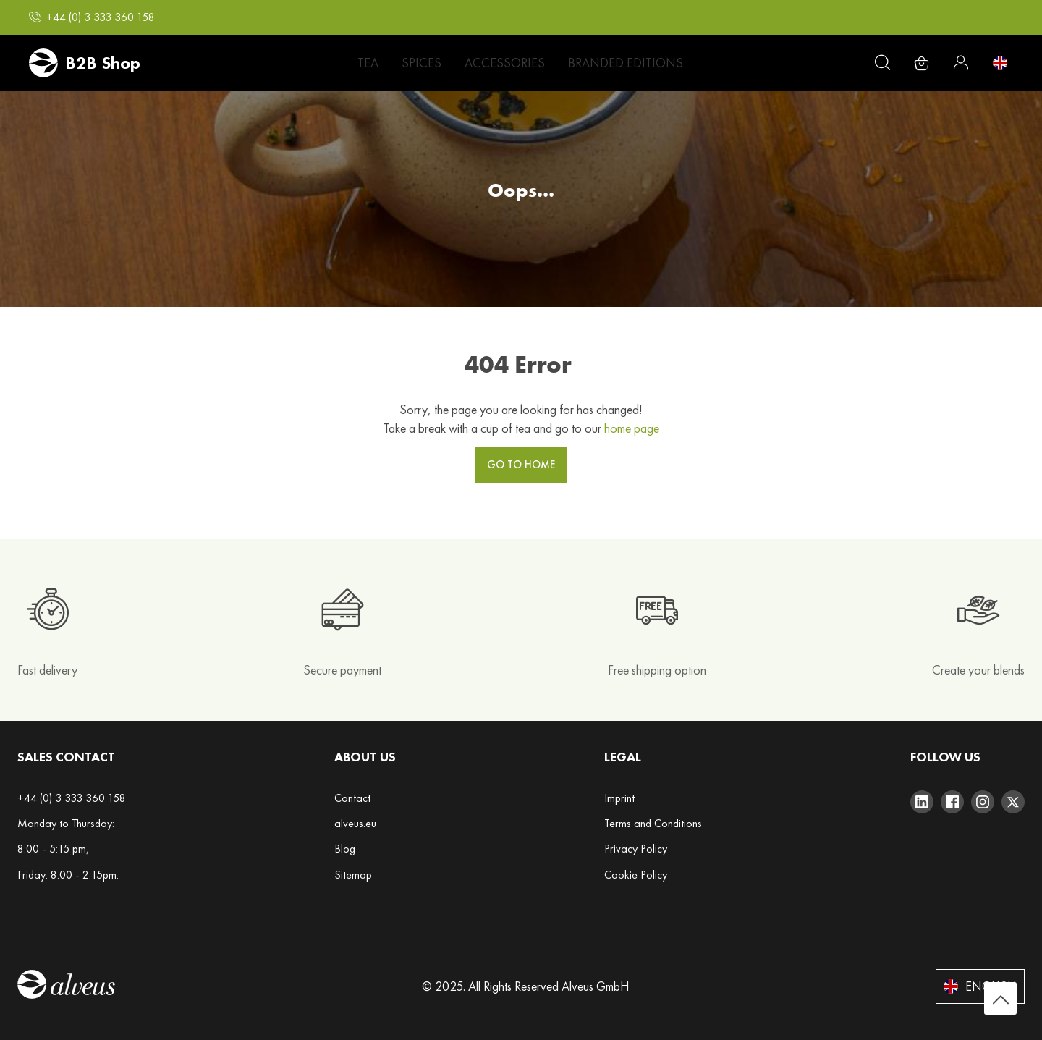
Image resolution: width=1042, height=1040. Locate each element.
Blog (344, 848)
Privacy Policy (635, 848)
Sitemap (353, 874)
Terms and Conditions (653, 823)
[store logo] (84, 62)
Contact (352, 798)
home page (631, 428)
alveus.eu (355, 823)
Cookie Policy (635, 874)
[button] (92, 17)
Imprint (619, 798)
